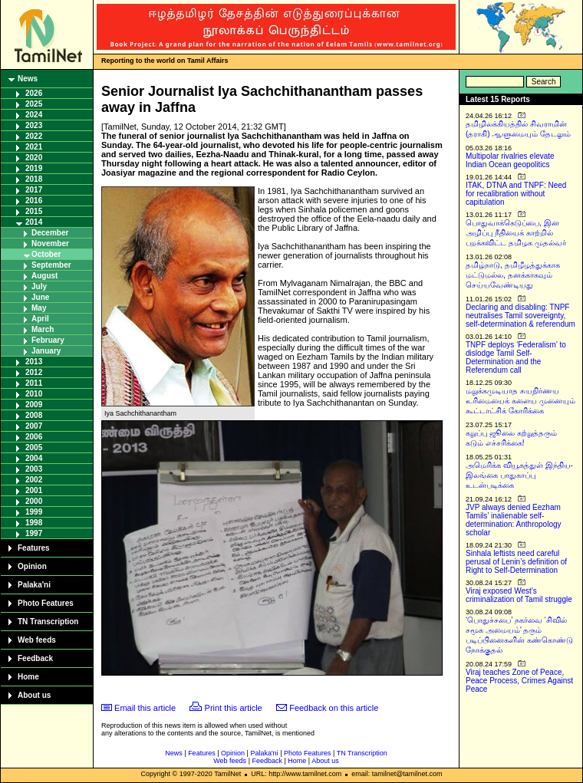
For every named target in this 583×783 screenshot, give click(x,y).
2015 (33, 211)
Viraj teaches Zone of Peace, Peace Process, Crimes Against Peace (519, 680)
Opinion (32, 566)
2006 (33, 437)
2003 (33, 469)
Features (34, 548)
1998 (33, 522)
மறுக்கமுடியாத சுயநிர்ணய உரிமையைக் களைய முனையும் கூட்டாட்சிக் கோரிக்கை (520, 401)
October (46, 254)
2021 (33, 147)
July (39, 286)
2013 (33, 361)
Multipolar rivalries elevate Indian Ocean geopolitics (510, 160)
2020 (33, 157)
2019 (33, 168)
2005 (33, 447)
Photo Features (46, 603)
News (28, 78)
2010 (33, 394)
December (49, 233)
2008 (33, 415)
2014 (33, 222)
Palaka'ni (34, 585)
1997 (33, 533)
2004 (33, 458)
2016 (33, 200)
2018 (33, 179)
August (44, 275)
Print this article (233, 707)
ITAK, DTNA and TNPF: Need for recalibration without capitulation (516, 193)
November (50, 243)
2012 (33, 372)
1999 (33, 512)
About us (34, 695)
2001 (33, 490)
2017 (33, 190)
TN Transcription (48, 621)
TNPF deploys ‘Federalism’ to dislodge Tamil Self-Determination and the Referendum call (516, 357)
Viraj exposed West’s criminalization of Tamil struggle (519, 595)
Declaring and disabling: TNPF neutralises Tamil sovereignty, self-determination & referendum (520, 315)
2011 (33, 383)
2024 (33, 114)
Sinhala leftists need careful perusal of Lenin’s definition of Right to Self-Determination (516, 561)
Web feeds (37, 640)
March (42, 329)
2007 (33, 426)
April (40, 318)
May (38, 308)
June (40, 297)
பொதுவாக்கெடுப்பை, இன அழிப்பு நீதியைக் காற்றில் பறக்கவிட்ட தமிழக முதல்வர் (516, 233)
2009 (33, 404)
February (47, 340)
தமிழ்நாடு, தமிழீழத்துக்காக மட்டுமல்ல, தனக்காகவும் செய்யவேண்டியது (513, 275)
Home (28, 677)
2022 (33, 136)
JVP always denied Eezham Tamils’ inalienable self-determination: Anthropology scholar (514, 520)
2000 (33, 501)
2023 (33, 125)
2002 (33, 479)
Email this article (145, 707)
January (46, 351)
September (51, 265)
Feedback (35, 658)
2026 (33, 93)
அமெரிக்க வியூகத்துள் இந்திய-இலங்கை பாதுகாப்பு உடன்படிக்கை (519, 475)
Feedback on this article (333, 707)
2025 (33, 104)
